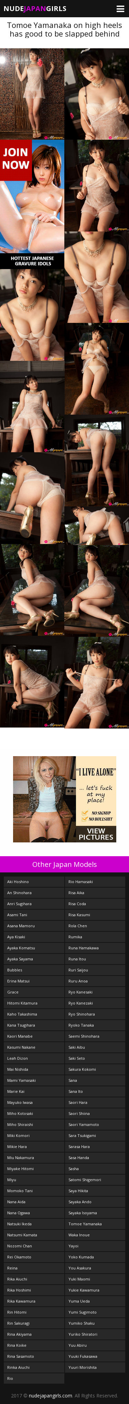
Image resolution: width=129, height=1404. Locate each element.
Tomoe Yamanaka (85, 1223)
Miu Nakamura (20, 1157)
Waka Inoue (79, 1234)
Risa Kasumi (79, 914)
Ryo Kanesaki (80, 992)
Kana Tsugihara (21, 1025)
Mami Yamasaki (21, 1080)
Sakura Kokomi (82, 1069)
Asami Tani (17, 914)
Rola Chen (77, 925)
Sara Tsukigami (82, 1135)
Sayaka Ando (80, 1201)
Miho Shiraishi (20, 1124)
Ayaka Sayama (20, 958)
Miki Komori (18, 1135)
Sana (72, 1080)
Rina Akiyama (19, 1334)
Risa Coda (77, 903)
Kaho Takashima (22, 1014)
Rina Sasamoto (20, 1356)
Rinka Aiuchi (18, 1367)
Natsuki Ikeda (19, 1223)
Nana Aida (16, 1201)
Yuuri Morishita (82, 1367)
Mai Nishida (17, 1069)
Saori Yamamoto (83, 1124)
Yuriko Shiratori (82, 1334)
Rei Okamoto (19, 1256)
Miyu (11, 1179)
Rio (10, 1378)
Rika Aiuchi (17, 1279)
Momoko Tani (20, 1190)
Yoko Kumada (81, 1256)
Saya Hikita (78, 1190)
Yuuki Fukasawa (82, 1356)
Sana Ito (75, 1091)
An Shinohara (19, 892)
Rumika (75, 936)
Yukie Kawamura (83, 1290)
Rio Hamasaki (80, 881)
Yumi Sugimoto (82, 1312)
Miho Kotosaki (20, 1113)
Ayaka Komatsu (21, 947)
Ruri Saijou (78, 969)
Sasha (73, 1168)
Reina (12, 1267)
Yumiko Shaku (81, 1323)
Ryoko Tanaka (81, 1025)
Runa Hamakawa (83, 947)
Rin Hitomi (16, 1312)
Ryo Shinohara (81, 1014)
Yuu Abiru (77, 1345)
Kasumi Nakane (21, 1047)
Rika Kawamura (21, 1301)
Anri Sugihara (19, 903)
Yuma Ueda (79, 1301)
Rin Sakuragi (18, 1323)
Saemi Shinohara (83, 1036)
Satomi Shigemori (84, 1179)
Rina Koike (16, 1345)
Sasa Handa (78, 1157)
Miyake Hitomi (20, 1168)
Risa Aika (76, 892)
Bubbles (14, 969)
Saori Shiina (79, 1113)
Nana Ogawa (18, 1212)
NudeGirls (34, 8)
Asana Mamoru (21, 925)
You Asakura (79, 1267)
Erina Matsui (18, 980)
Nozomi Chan (19, 1245)
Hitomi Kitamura (22, 1003)
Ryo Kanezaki (80, 1003)
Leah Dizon (17, 1058)
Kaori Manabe (20, 1036)
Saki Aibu (76, 1047)
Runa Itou (77, 958)
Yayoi (73, 1245)
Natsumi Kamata (22, 1234)
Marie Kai (15, 1091)
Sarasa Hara (79, 1146)
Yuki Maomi (79, 1279)
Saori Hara (77, 1102)
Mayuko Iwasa (20, 1102)
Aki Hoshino (18, 881)
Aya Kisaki (16, 936)
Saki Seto (76, 1058)
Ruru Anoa (78, 980)
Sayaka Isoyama (82, 1212)
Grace (13, 992)
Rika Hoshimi (19, 1290)
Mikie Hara (17, 1146)
